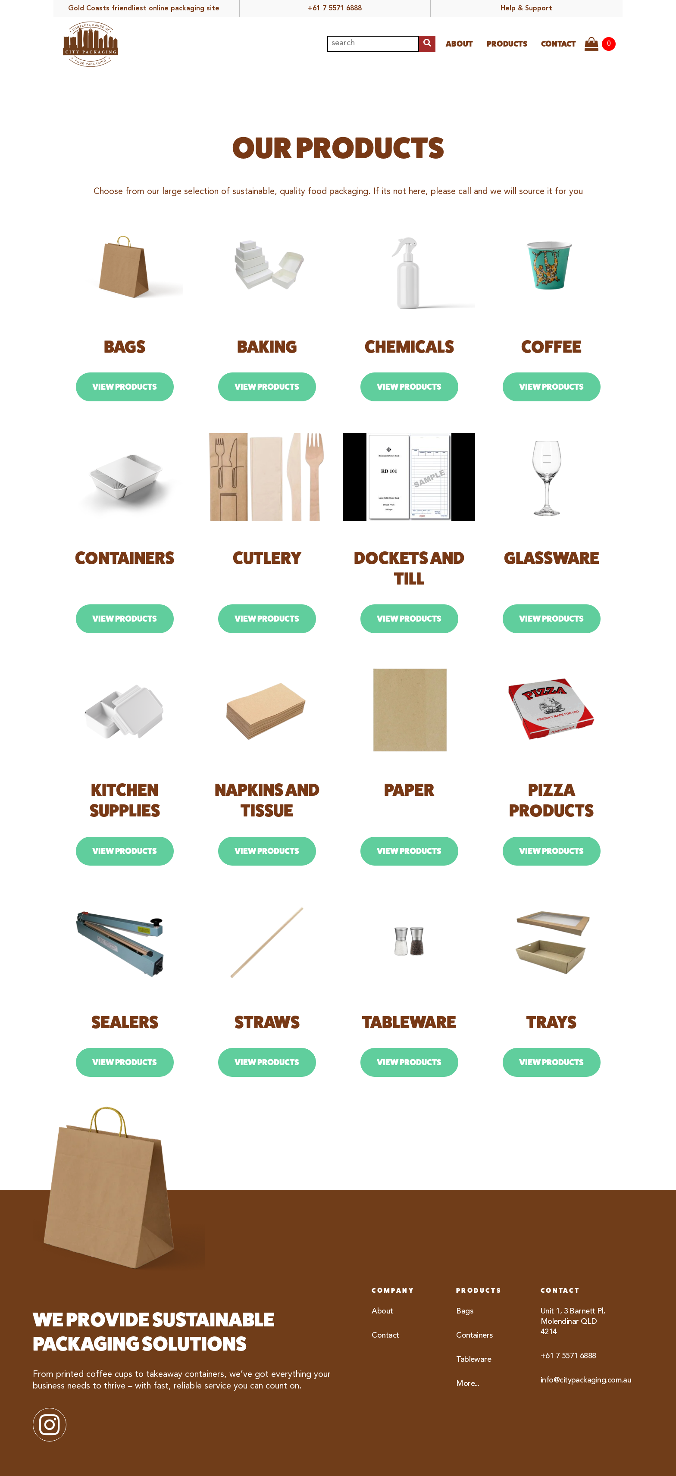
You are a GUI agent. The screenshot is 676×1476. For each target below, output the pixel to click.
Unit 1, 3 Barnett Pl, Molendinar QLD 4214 (573, 1321)
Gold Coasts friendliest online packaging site (143, 8)
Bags (464, 1311)
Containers (474, 1335)
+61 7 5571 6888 (335, 8)
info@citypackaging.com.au (578, 1380)
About (459, 43)
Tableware (473, 1359)
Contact (558, 43)
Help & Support (526, 8)
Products (507, 43)
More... (467, 1384)
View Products (124, 387)
